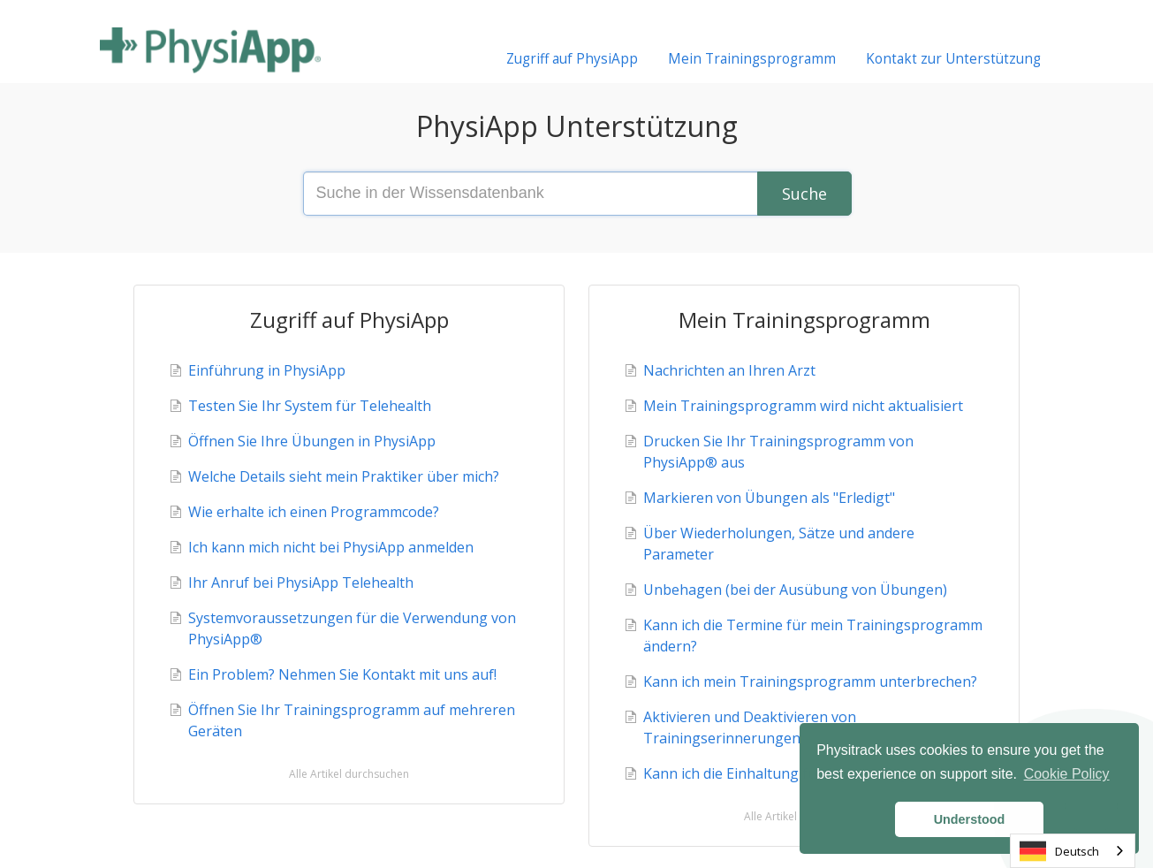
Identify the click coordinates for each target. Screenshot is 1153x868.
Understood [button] (969, 819)
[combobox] (1072, 851)
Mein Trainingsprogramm (752, 58)
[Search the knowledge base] (577, 193)
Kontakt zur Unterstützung (953, 58)
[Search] (804, 193)
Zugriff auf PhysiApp (572, 58)
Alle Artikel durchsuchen (349, 773)
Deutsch (1059, 851)
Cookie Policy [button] (1067, 773)
